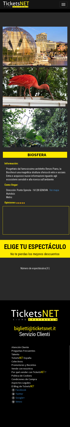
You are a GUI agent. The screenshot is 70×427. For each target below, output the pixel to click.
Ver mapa (54, 190)
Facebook (19, 389)
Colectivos (17, 361)
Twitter (17, 393)
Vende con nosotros (22, 368)
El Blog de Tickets (23, 386)
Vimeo (17, 401)
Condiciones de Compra (24, 379)
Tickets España (21, 357)
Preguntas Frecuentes (23, 350)
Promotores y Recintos (24, 365)
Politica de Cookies (22, 375)
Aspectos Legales (21, 382)
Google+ (18, 397)
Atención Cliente (20, 347)
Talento (15, 354)
